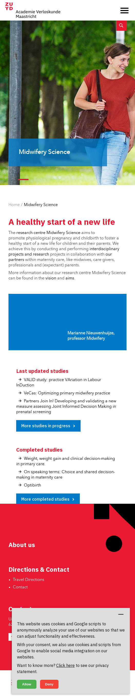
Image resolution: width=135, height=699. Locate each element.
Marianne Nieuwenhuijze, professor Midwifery (91, 336)
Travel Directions (28, 580)
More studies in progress (45, 425)
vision (50, 278)
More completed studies (45, 499)
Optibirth (32, 485)
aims (69, 278)
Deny (49, 684)
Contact (20, 587)
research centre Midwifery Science (48, 233)
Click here (65, 665)
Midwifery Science (41, 205)
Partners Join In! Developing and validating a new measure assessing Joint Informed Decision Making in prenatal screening (66, 406)
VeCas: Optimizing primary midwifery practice (67, 393)
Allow (26, 684)
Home (14, 205)
